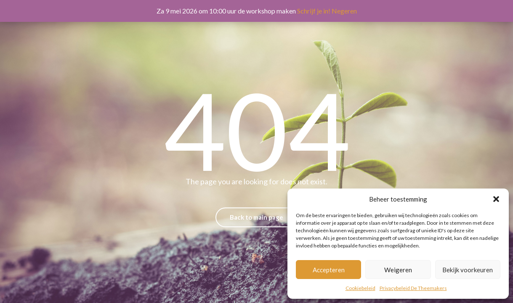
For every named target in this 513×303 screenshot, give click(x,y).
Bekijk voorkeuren (467, 270)
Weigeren (398, 270)
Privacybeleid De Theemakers (413, 288)
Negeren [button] (344, 11)
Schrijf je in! (313, 11)
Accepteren (329, 270)
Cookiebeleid (360, 288)
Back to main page (256, 217)
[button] (496, 199)
